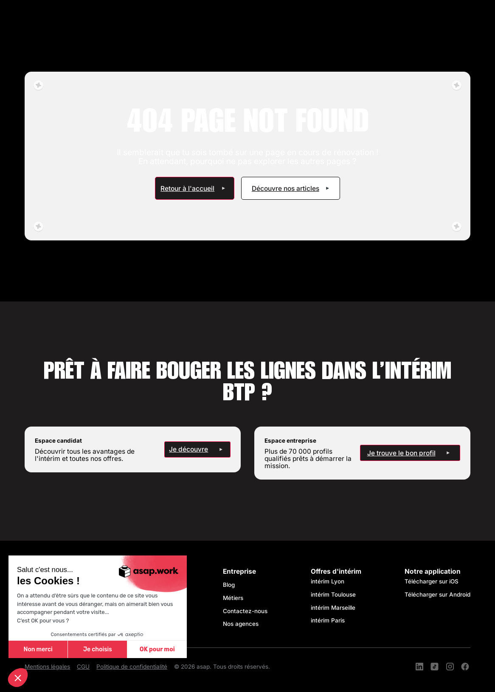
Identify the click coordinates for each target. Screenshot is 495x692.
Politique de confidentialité (131, 667)
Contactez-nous (245, 611)
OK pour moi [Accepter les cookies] (157, 649)
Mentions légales (47, 667)
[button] (18, 677)
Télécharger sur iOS (431, 581)
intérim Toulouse (333, 594)
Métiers (233, 597)
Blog (229, 584)
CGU (83, 667)
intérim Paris (328, 620)
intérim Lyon (327, 581)
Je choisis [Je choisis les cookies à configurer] (97, 649)
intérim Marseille (335, 607)
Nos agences (241, 623)
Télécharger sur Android (437, 594)
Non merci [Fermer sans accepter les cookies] (37, 649)
